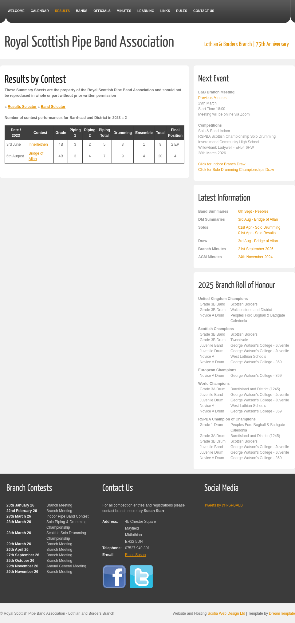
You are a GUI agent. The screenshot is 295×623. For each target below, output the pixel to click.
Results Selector (22, 106)
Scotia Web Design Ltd (226, 613)
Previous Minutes (212, 98)
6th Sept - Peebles (253, 211)
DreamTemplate (282, 613)
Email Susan (135, 555)
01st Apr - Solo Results (257, 233)
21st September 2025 (255, 249)
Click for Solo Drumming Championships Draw (236, 170)
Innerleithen (38, 144)
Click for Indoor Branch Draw (221, 164)
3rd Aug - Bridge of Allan (258, 219)
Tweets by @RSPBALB (223, 505)
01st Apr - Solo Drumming (259, 227)
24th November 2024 (255, 257)
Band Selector (53, 106)
